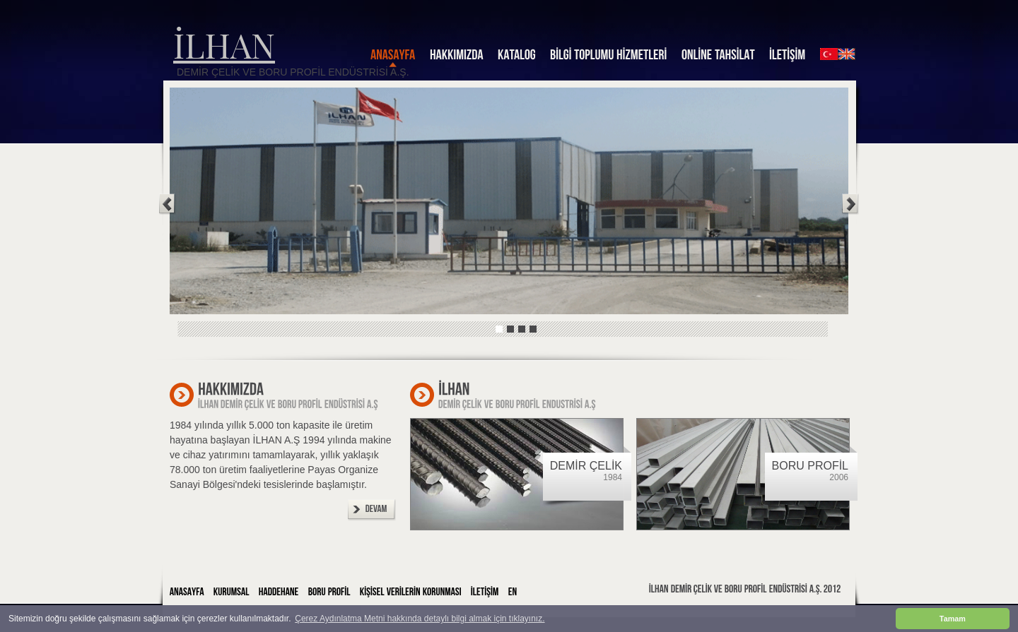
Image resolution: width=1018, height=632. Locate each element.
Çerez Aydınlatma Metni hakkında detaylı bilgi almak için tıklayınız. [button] (419, 619)
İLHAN (224, 44)
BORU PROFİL (810, 466)
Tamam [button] (953, 618)
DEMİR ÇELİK (586, 466)
